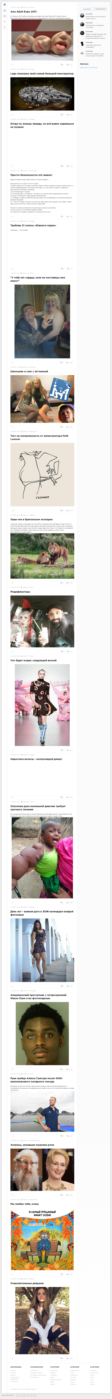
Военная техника (55, 1379)
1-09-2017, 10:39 (15, 907)
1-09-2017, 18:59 (15, 7)
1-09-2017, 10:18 (15, 1279)
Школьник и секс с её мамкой (29, 372)
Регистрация (34, 1377)
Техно (92, 1377)
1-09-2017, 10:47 (15, 754)
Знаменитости (35, 1140)
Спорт (92, 1375)
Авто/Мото (53, 1370)
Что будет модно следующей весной (33, 661)
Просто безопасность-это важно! (31, 175)
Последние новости (36, 1372)
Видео (32, 119)
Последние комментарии (38, 1375)
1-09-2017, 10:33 (15, 990)
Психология (94, 1372)
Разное (92, 1384)
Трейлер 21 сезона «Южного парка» (33, 226)
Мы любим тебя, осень (24, 1204)
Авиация (53, 1372)
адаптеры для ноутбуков (88, 67)
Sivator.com (20, 1389)
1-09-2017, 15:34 (15, 221)
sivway (25, 7)
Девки (32, 907)
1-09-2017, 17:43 (15, 170)
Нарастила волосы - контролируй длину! (36, 759)
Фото (32, 7)
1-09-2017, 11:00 (15, 587)
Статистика (13, 1381)
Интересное (74, 1375)
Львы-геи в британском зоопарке (31, 520)
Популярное (87, 9)
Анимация (53, 1375)
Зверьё (32, 515)
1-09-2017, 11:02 (15, 515)
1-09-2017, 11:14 (14, 367)
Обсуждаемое (100, 9)
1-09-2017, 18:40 (15, 69)
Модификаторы (20, 592)
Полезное (93, 1370)
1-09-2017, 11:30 (15, 273)
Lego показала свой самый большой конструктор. (42, 74)
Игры (32, 69)
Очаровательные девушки (27, 1283)
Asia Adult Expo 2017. (23, 12)
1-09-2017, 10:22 (15, 1199)
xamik (25, 273)
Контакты (13, 1372)
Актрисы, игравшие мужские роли (32, 1145)
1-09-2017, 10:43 (15, 801)
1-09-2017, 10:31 (15, 1074)
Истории (34, 170)
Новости (73, 1384)
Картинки (33, 431)
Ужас (32, 801)
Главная (12, 1370)
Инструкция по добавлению (15, 1378)
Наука (72, 1382)
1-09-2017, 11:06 (15, 431)
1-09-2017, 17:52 (15, 119)
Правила (13, 1375)
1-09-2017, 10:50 (15, 656)
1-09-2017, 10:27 (15, 1140)
